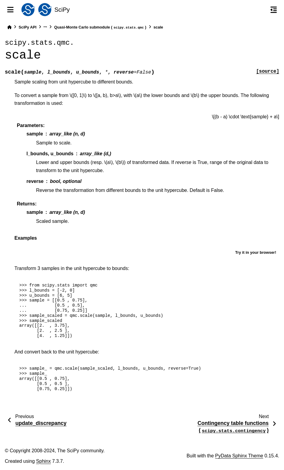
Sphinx (43, 461)
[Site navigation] (10, 10)
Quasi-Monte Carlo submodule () (100, 27)
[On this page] (273, 10)
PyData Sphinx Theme (239, 455)
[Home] (9, 27)
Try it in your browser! (255, 252)
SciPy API (27, 27)
